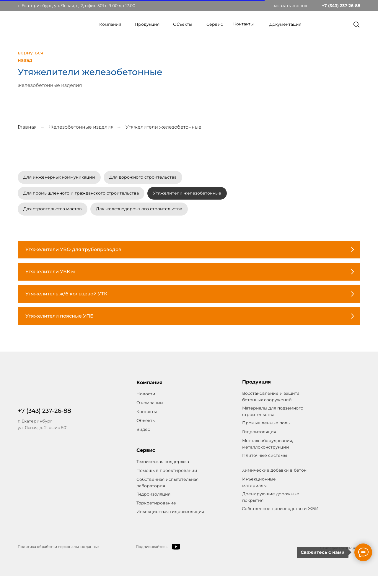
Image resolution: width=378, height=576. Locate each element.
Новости (145, 394)
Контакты (243, 24)
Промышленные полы (266, 422)
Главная (27, 127)
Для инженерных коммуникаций (59, 177)
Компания (110, 24)
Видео (143, 429)
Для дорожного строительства (143, 177)
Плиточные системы (264, 455)
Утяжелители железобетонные (187, 193)
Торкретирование (156, 503)
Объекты (182, 24)
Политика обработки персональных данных (58, 546)
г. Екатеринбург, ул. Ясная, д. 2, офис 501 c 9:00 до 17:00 (76, 5)
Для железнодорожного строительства (139, 208)
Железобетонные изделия (81, 127)
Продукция (147, 24)
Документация (285, 24)
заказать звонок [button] (290, 5)
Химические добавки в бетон (274, 470)
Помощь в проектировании (166, 470)
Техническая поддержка (162, 461)
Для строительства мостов (52, 208)
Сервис (214, 24)
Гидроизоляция (153, 494)
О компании (149, 402)
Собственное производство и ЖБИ (280, 508)
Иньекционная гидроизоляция (170, 511)
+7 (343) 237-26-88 (341, 5)
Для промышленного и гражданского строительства (81, 193)
